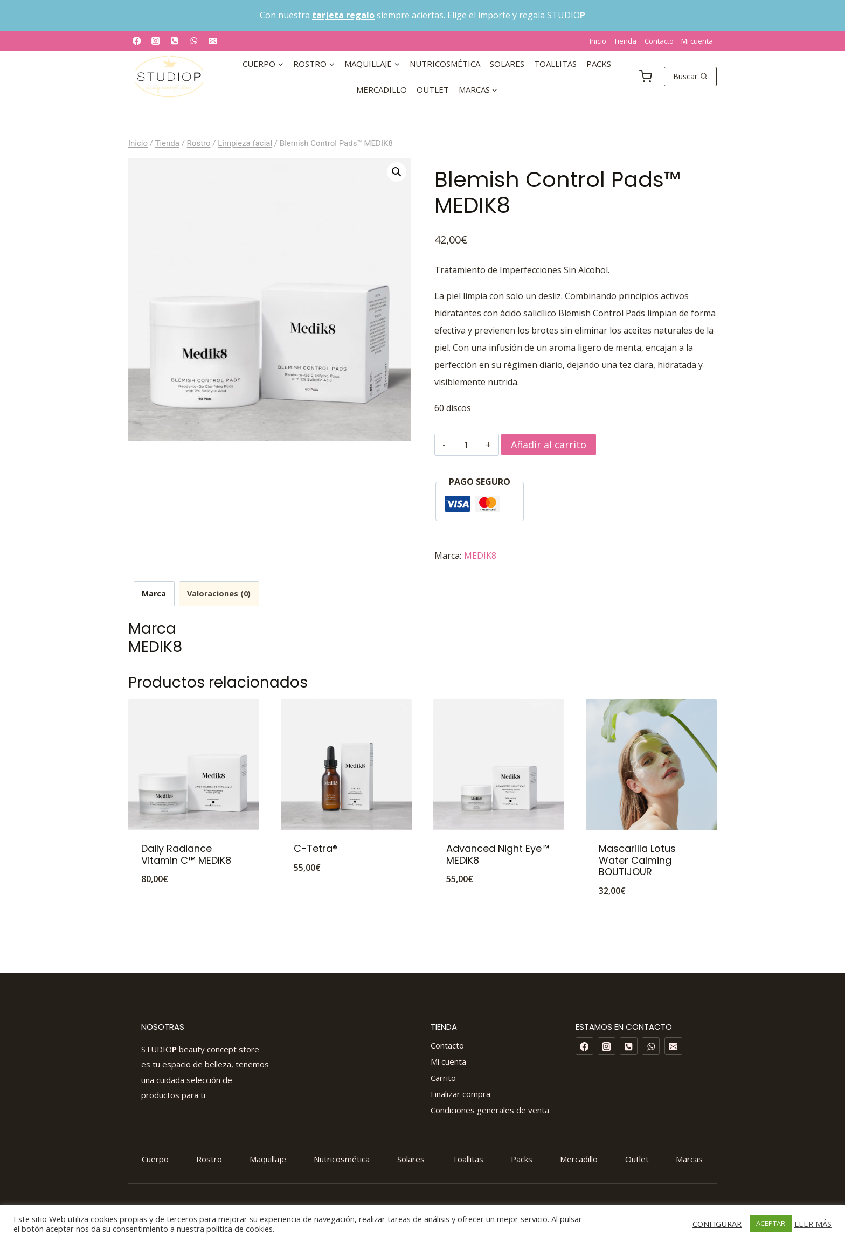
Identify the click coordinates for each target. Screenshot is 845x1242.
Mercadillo (381, 89)
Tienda (625, 41)
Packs (598, 63)
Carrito (443, 1077)
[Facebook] (136, 40)
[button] (396, 172)
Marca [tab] (154, 593)
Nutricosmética (445, 63)
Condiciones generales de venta (490, 1110)
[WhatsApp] (193, 40)
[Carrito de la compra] (645, 76)
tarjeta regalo (343, 15)
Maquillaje (268, 1159)
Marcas (689, 1159)
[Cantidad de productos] (466, 445)
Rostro (209, 1159)
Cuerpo (155, 1159)
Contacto (659, 41)
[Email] (212, 40)
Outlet (433, 89)
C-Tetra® (315, 848)
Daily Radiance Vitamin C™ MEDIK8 (186, 854)
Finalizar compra (460, 1093)
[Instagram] (155, 40)
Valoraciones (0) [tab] (219, 593)
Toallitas (555, 63)
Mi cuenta (697, 41)
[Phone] (175, 40)
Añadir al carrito (548, 444)
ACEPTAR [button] (770, 1223)
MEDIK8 (480, 555)
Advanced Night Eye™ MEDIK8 (497, 854)
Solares (507, 63)
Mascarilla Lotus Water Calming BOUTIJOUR (637, 860)
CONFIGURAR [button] (717, 1224)
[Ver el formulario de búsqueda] (690, 76)
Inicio (598, 41)
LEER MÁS (813, 1224)
